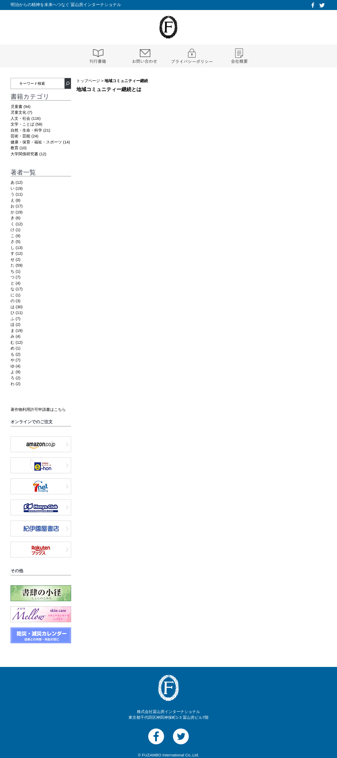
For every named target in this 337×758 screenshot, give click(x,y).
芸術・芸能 (20, 136)
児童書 (16, 106)
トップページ (88, 80)
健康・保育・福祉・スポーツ (36, 142)
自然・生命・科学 (26, 130)
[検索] (68, 83)
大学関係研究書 (24, 154)
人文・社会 (20, 118)
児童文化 (18, 112)
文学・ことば (22, 124)
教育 (14, 148)
